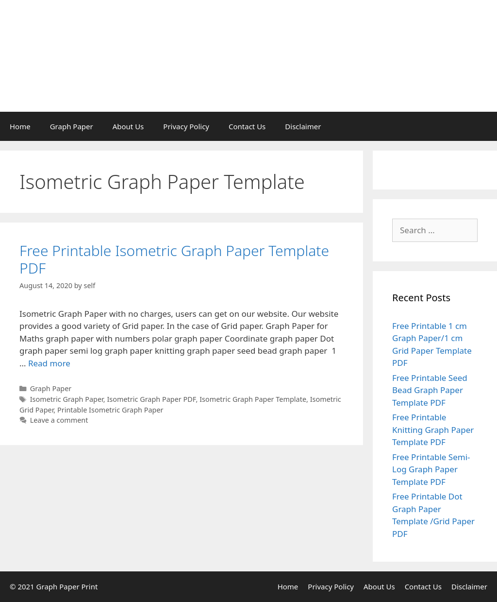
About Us (128, 126)
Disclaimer (303, 126)
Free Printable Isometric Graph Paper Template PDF (174, 259)
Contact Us (247, 126)
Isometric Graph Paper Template (252, 399)
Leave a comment (59, 420)
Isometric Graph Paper (66, 399)
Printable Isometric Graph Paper (110, 409)
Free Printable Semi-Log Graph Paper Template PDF (431, 469)
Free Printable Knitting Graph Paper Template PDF (433, 429)
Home (20, 126)
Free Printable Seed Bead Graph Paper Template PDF (429, 390)
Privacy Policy (186, 126)
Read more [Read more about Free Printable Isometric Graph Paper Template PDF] (49, 363)
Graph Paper (71, 126)
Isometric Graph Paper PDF (151, 399)
